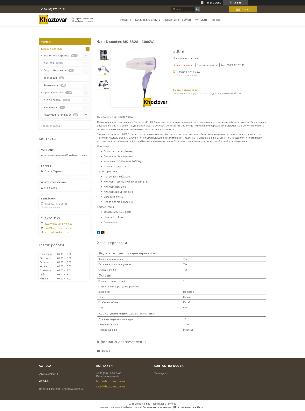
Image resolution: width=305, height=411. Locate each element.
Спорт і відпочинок (55, 70)
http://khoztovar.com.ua (58, 223)
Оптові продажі (50, 126)
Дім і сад (49, 62)
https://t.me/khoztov (57, 232)
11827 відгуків (213, 2)
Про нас (215, 19)
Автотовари (51, 85)
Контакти (201, 19)
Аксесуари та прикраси (57, 114)
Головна (125, 19)
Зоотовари (50, 77)
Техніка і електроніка (56, 55)
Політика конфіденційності (189, 407)
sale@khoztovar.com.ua (58, 228)
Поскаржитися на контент (158, 407)
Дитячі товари (52, 99)
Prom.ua (171, 403)
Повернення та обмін (177, 19)
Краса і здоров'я (53, 92)
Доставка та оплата (147, 19)
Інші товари (51, 107)
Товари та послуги (51, 48)
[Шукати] (197, 9)
